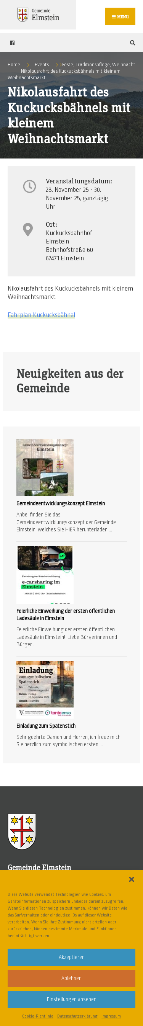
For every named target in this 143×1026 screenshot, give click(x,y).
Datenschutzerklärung (77, 1016)
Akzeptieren (72, 957)
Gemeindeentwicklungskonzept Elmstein (60, 503)
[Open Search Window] (131, 42)
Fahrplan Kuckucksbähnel (41, 315)
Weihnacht (123, 64)
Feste (67, 64)
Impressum (111, 1016)
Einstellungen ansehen (71, 999)
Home (14, 64)
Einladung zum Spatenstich (46, 726)
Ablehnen (71, 978)
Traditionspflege (93, 64)
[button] (131, 879)
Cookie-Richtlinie (37, 1016)
